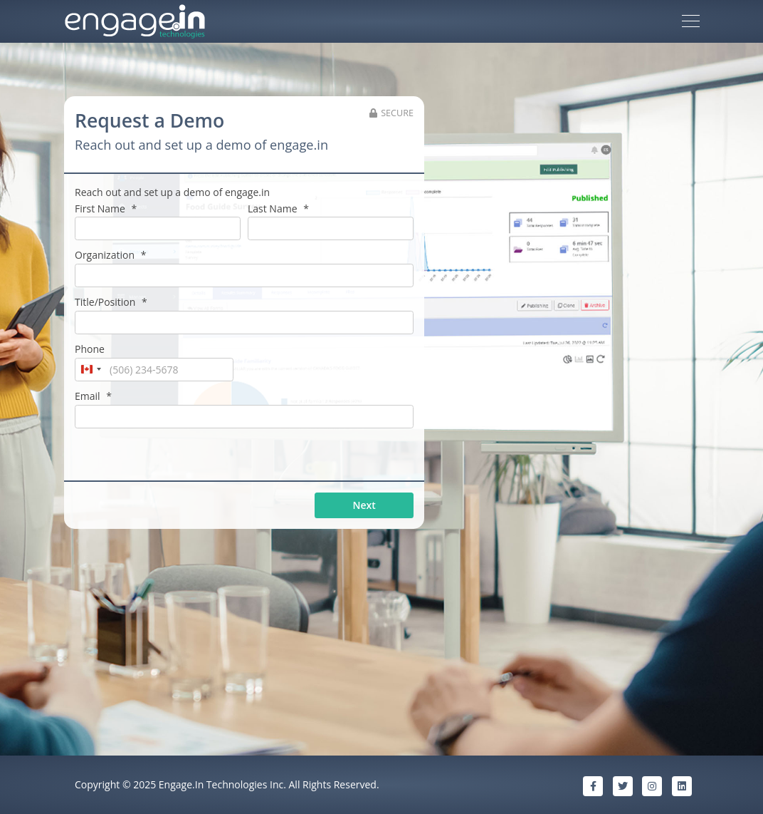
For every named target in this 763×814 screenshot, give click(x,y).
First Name (106, 208)
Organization (110, 255)
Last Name (278, 208)
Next (364, 505)
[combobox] (90, 370)
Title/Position (111, 302)
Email (93, 396)
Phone (90, 349)
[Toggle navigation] (691, 21)
